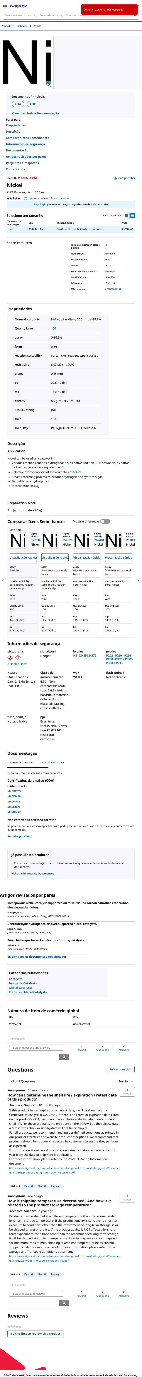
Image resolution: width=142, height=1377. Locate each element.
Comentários (15, 169)
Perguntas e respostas (22, 163)
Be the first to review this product (37, 1315)
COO (33, 104)
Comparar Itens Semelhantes (27, 138)
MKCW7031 (14, 801)
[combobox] (71, 15)
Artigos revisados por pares (26, 157)
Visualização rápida (23, 558)
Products (6, 26)
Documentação (17, 150)
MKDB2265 (14, 791)
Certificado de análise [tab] (22, 762)
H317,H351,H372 (84, 655)
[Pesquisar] (135, 15)
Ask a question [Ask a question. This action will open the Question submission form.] (60, 198)
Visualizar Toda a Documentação (35, 113)
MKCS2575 (13, 806)
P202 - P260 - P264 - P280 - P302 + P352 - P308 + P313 (119, 659)
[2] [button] (79, 471)
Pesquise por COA (18, 836)
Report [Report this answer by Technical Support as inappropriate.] (55, 1177)
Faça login (40, 204)
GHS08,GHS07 (17, 664)
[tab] (9, 26)
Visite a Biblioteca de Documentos (32, 873)
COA (18, 104)
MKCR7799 (14, 812)
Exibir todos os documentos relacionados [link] (37, 957)
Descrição (13, 131)
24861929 (109, 271)
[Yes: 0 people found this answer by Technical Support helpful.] (28, 1177)
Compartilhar (124, 178)
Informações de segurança (25, 144)
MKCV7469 (14, 796)
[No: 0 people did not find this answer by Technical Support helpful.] (42, 1177)
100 (53, 328)
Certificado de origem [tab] (52, 762)
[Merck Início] (18, 6)
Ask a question (120, 1060)
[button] (127, 1082)
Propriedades (16, 125)
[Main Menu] (5, 6)
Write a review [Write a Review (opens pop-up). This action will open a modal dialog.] (39, 198)
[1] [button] (62, 466)
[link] (18, 1039)
